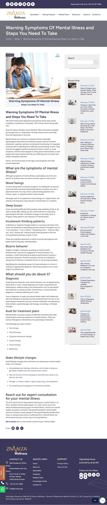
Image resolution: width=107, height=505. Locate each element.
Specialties (34, 15)
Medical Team (63, 15)
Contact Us (96, 15)
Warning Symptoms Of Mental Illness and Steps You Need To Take (32, 114)
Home (8, 39)
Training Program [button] (48, 15)
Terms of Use (62, 467)
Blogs (17, 39)
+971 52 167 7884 (16, 484)
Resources (76, 15)
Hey (95, 500)
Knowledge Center (40, 481)
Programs (36, 474)
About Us (86, 15)
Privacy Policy (62, 463)
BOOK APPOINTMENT (2, 472)
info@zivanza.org (16, 489)
